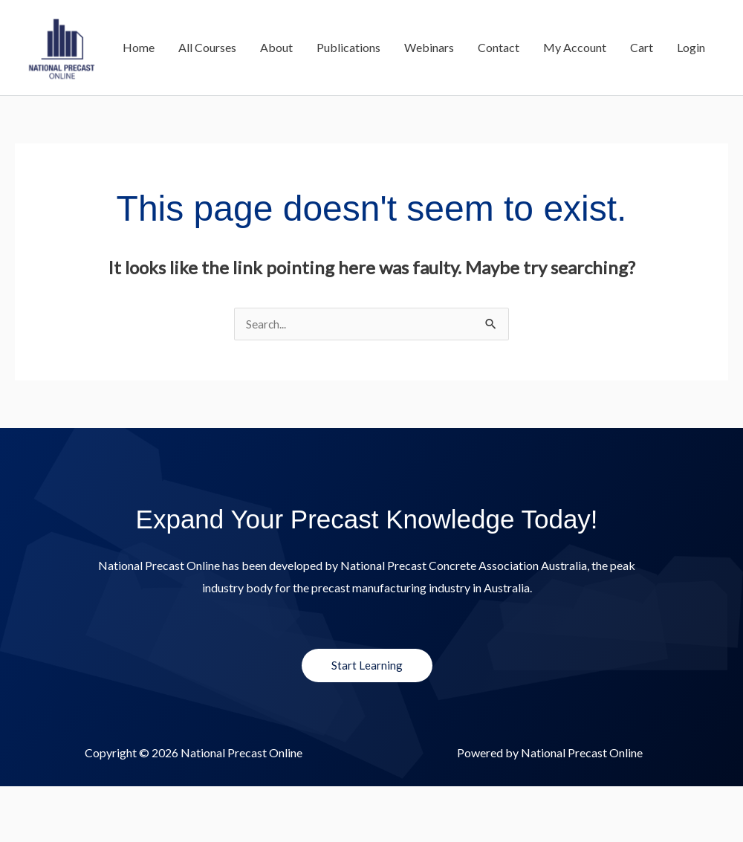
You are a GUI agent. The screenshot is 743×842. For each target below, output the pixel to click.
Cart (641, 125)
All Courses (207, 125)
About (276, 125)
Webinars (429, 125)
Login (691, 125)
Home (139, 125)
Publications (348, 125)
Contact (498, 125)
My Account (574, 125)
